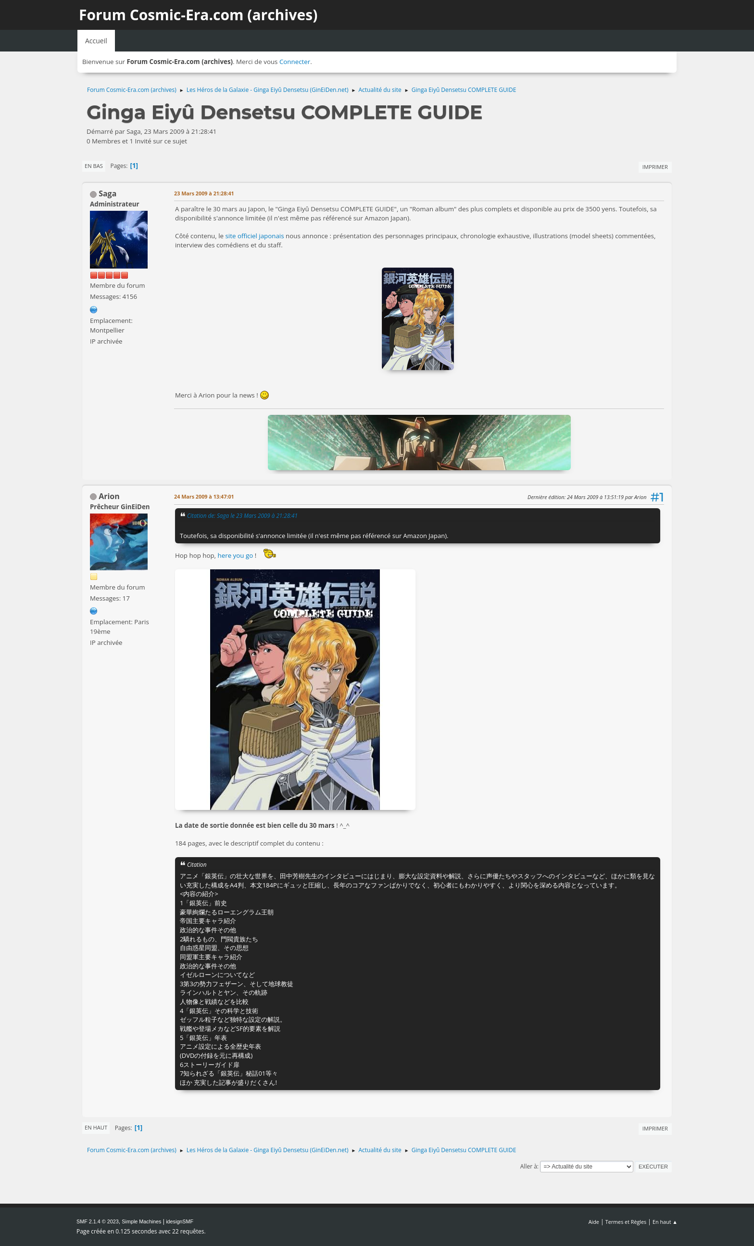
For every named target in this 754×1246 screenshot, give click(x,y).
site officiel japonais (255, 235)
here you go (236, 555)
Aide (594, 1221)
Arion (109, 496)
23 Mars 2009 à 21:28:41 (204, 193)
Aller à (528, 1166)
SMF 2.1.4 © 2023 (97, 1221)
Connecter (294, 61)
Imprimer (655, 166)
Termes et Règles (626, 1221)
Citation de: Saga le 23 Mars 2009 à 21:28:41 (242, 515)
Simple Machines (141, 1221)
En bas (94, 165)
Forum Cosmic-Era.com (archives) (198, 15)
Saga (107, 193)
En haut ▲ (665, 1221)
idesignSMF (179, 1221)
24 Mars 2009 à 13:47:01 (204, 496)
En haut (96, 1127)
